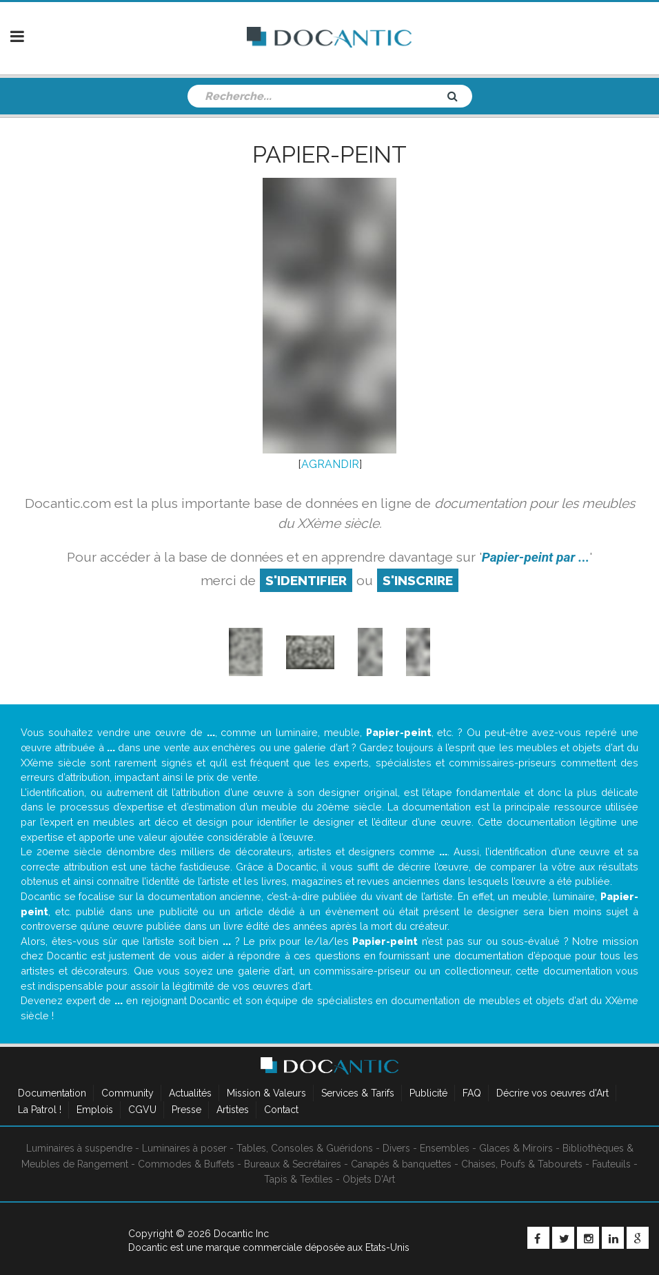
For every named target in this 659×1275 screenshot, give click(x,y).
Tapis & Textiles (298, 1179)
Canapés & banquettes (401, 1164)
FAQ (472, 1093)
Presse (186, 1109)
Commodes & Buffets (186, 1164)
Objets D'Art (369, 1179)
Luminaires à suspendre (79, 1148)
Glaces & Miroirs (516, 1148)
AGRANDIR (330, 464)
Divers (396, 1148)
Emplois (95, 1109)
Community (127, 1093)
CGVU (142, 1109)
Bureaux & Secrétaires (292, 1164)
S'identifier (306, 580)
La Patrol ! (39, 1109)
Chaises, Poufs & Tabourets (521, 1164)
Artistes (232, 1109)
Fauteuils (611, 1164)
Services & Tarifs (357, 1093)
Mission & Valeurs (266, 1093)
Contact (281, 1109)
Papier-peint (329, 154)
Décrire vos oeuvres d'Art (552, 1093)
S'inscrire (418, 580)
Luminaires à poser (184, 1148)
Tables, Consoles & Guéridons (304, 1148)
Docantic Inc (241, 1233)
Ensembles (444, 1148)
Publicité (428, 1093)
